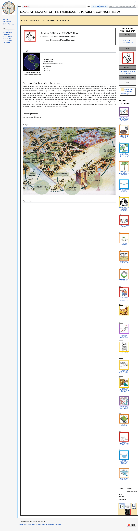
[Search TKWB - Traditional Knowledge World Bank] (122, 6)
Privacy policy (23, 524)
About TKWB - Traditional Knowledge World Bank (41, 524)
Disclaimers (58, 524)
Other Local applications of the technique (127, 92)
